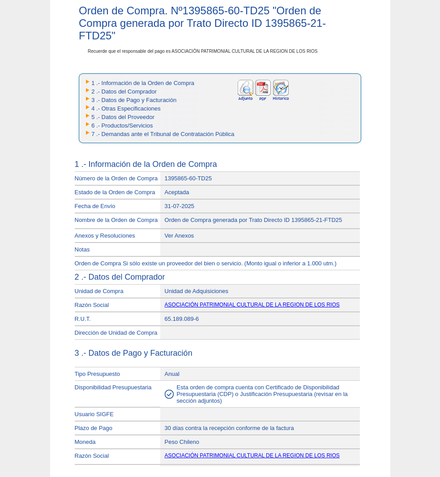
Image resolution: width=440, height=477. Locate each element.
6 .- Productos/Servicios (122, 125)
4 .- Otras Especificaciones (126, 108)
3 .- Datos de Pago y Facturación (133, 100)
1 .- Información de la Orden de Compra (142, 83)
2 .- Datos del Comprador (124, 91)
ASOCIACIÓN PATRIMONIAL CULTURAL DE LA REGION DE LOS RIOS (252, 305)
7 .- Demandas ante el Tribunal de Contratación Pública (162, 134)
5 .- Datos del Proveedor (122, 117)
